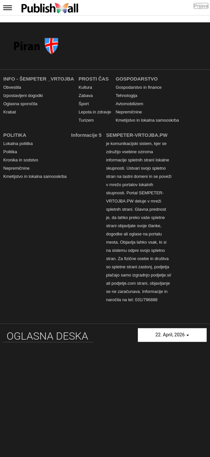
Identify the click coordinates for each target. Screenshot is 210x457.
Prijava (201, 6)
